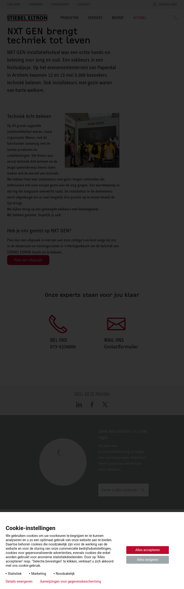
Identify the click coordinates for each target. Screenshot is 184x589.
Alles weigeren (147, 560)
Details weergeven (19, 581)
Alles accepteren (147, 550)
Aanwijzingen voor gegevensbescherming (70, 581)
